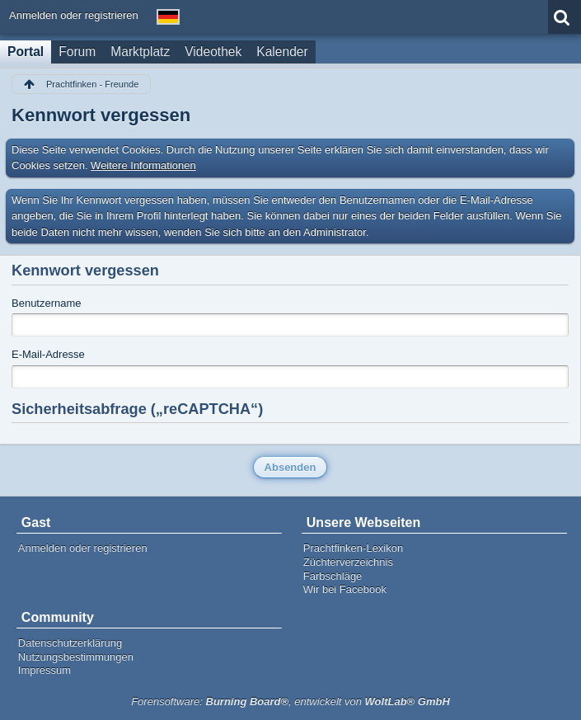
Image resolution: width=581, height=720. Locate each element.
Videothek (213, 52)
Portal (25, 52)
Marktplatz (140, 52)
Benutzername (47, 303)
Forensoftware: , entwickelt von (290, 701)
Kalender (281, 52)
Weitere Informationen (143, 165)
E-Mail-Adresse (48, 354)
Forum (77, 52)
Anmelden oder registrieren (73, 15)
